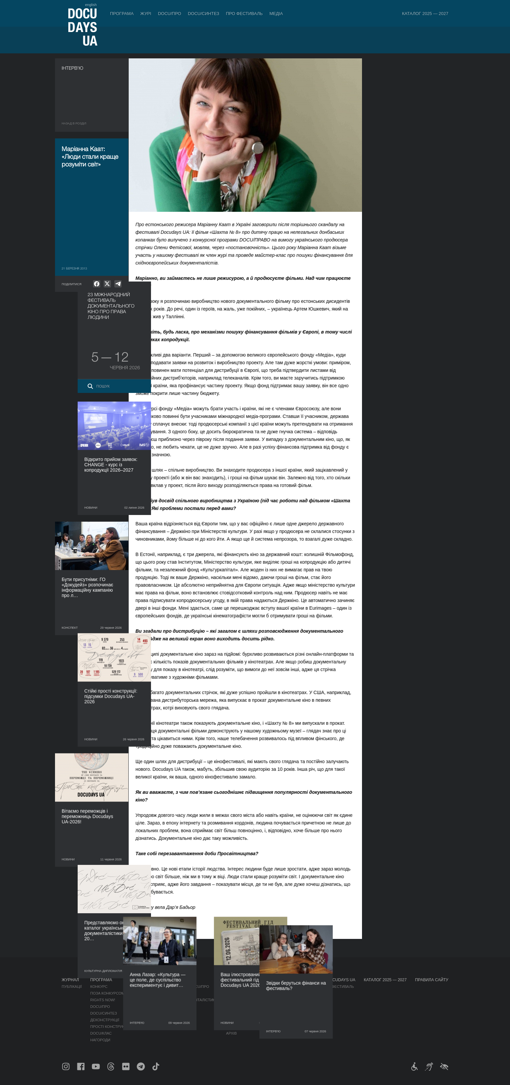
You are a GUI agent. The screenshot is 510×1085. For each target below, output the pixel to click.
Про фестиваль (244, 13)
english (91, 5)
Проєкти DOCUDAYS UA (330, 980)
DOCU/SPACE (318, 1000)
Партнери (236, 1007)
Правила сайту (431, 980)
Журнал (70, 980)
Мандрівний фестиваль (330, 987)
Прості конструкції (109, 1027)
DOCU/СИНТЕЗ (203, 13)
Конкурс (98, 987)
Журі (145, 13)
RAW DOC (146, 993)
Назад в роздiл (74, 123)
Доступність (239, 1013)
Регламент (237, 987)
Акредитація (281, 993)
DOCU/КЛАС (101, 1033)
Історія (233, 1027)
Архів (231, 1033)
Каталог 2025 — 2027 (425, 13)
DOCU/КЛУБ (316, 993)
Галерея (277, 1000)
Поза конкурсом (107, 993)
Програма (122, 13)
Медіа (276, 13)
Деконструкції (104, 1020)
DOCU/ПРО (169, 13)
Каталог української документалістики (177, 1000)
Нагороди (100, 1040)
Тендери (234, 1020)
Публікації (72, 987)
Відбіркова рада (242, 993)
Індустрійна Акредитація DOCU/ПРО (173, 987)
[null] (96, 284)
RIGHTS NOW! (102, 1000)
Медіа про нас (283, 987)
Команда (235, 1000)
